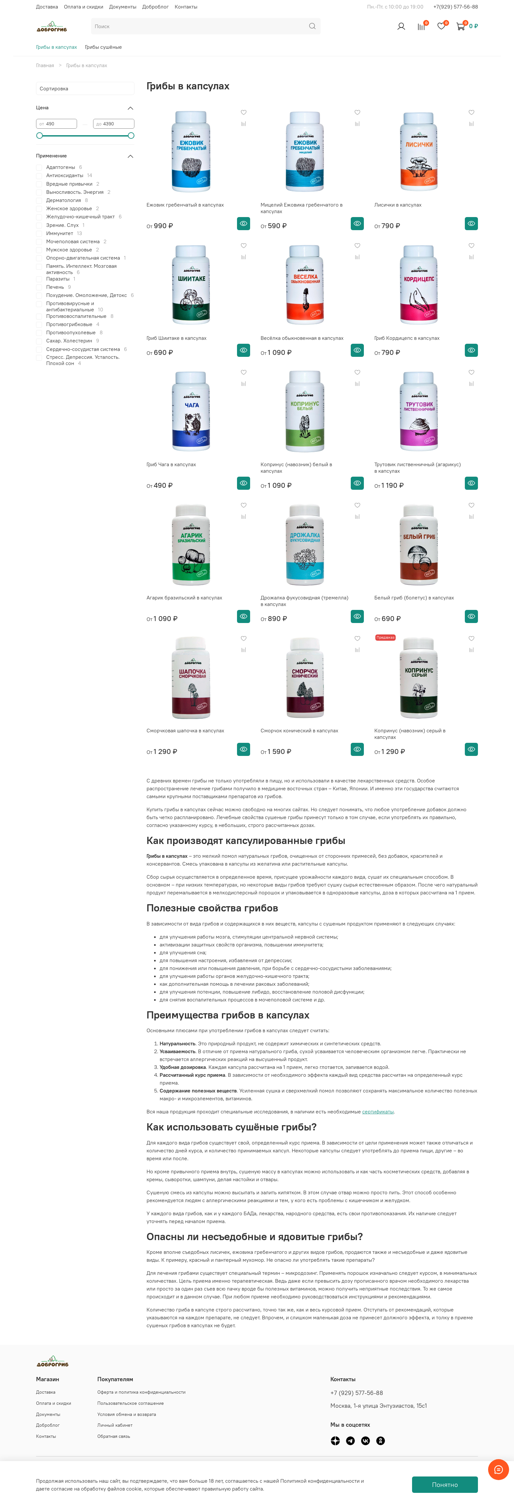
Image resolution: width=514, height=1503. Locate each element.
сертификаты (378, 1111)
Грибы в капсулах (56, 47)
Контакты (186, 6)
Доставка (47, 6)
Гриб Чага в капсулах (171, 464)
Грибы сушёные (103, 47)
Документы (122, 6)
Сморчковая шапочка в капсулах (185, 730)
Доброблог (155, 6)
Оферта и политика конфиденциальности (141, 1392)
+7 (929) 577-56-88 (356, 1393)
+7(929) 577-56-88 (455, 6)
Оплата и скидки (83, 6)
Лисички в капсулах (398, 204)
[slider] (39, 135)
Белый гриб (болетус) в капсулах (414, 597)
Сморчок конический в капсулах (299, 730)
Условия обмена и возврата (126, 1414)
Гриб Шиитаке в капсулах (177, 338)
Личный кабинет (114, 1425)
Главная (45, 65)
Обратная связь (113, 1436)
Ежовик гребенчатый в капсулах (185, 204)
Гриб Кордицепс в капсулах (407, 338)
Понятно (445, 1484)
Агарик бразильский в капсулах (184, 597)
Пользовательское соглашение (130, 1403)
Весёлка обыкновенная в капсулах (302, 338)
